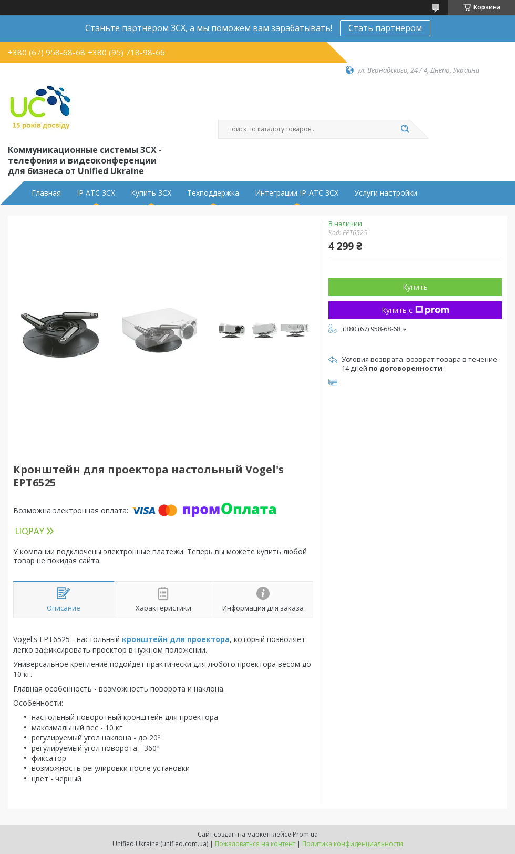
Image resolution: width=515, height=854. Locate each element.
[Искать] (404, 129)
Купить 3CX (151, 193)
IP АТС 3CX (96, 193)
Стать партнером (385, 28)
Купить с (415, 310)
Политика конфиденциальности (352, 843)
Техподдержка (213, 193)
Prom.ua (305, 834)
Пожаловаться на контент (255, 843)
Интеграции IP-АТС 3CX (296, 193)
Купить (415, 287)
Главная (46, 193)
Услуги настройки (385, 193)
